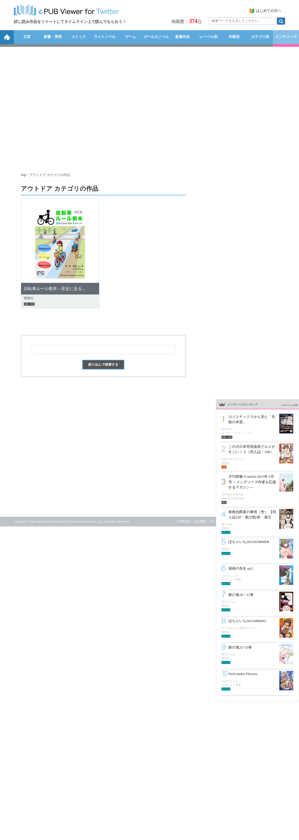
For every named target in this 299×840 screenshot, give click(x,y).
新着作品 (182, 37)
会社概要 (200, 521)
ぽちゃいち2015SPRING (247, 621)
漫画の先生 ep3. (240, 568)
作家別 (234, 37)
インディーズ (286, 37)
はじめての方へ (268, 11)
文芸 (26, 37)
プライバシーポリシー (224, 521)
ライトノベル (104, 37)
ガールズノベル (156, 37)
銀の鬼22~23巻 (240, 647)
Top (23, 175)
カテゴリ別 (260, 37)
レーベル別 (208, 37)
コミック (78, 37)
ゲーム (130, 37)
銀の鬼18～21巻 (241, 595)
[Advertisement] (52, 107)
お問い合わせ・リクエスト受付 (264, 521)
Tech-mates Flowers (242, 674)
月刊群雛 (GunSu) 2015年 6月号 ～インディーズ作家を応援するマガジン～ (252, 481)
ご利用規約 (183, 521)
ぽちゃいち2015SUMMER (248, 542)
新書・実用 (53, 37)
